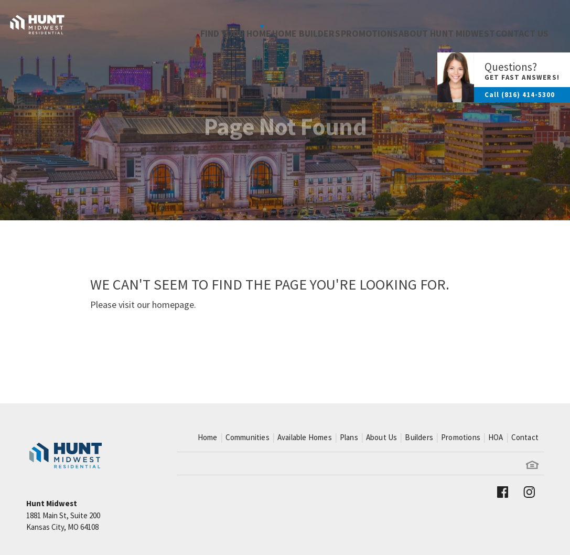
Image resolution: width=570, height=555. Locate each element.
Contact (525, 437)
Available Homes (304, 437)
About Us (381, 437)
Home (208, 437)
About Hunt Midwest (427, 26)
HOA (495, 437)
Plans (349, 437)
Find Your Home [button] (172, 26)
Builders (419, 437)
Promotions (337, 26)
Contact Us (515, 26)
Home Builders (262, 26)
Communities (247, 437)
